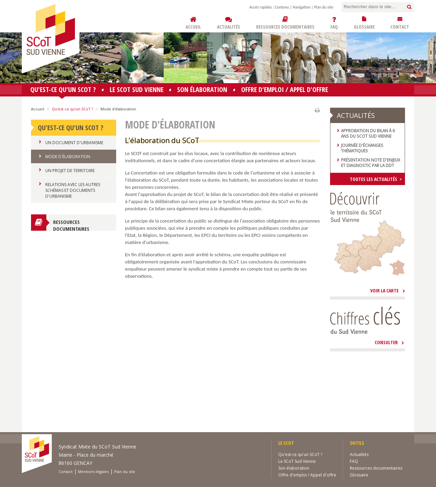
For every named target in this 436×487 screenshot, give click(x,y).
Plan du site (323, 7)
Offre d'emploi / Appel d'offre (284, 89)
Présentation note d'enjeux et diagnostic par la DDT (370, 162)
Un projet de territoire (70, 170)
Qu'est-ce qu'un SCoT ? (63, 90)
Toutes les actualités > (376, 179)
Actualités (359, 454)
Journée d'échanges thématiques (362, 147)
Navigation (301, 7)
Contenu (282, 7)
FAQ (354, 461)
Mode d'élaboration (67, 156)
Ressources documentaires (71, 224)
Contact (66, 471)
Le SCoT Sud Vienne (137, 89)
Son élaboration (202, 89)
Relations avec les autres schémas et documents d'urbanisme (72, 190)
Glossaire (359, 475)
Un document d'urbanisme (74, 143)
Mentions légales (93, 471)
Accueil (37, 108)
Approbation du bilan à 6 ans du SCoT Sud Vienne (368, 133)
